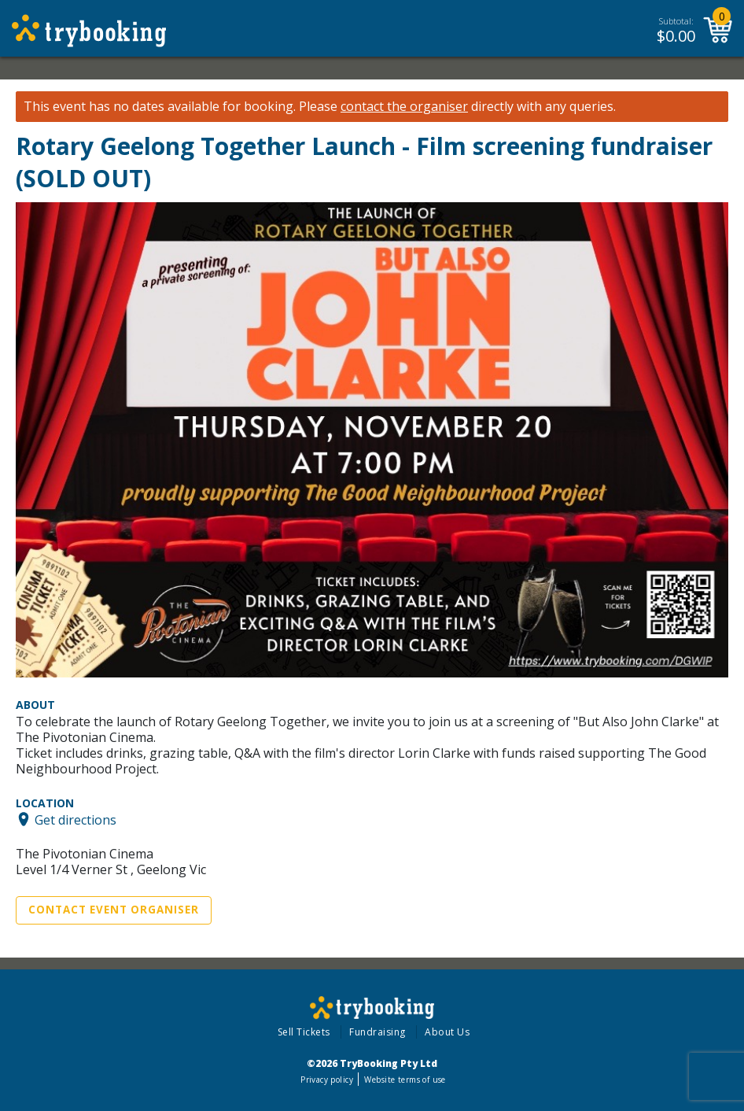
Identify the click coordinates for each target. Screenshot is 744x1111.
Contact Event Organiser (113, 909)
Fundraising (377, 1032)
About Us (447, 1032)
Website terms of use (404, 1079)
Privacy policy (326, 1079)
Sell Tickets (304, 1032)
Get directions (75, 819)
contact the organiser (404, 106)
